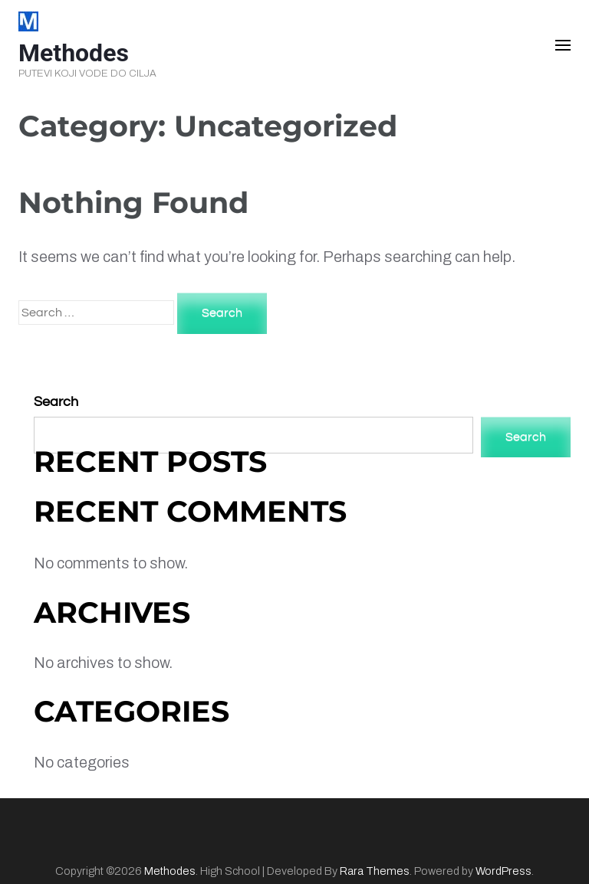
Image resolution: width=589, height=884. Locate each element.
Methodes (73, 52)
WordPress (503, 871)
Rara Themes (375, 871)
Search (56, 402)
